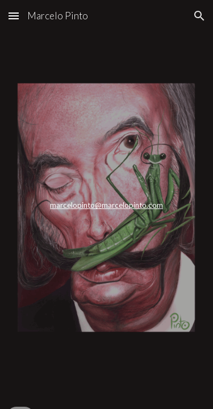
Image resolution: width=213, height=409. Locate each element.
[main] (107, 204)
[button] (13, 15)
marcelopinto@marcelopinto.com (106, 205)
